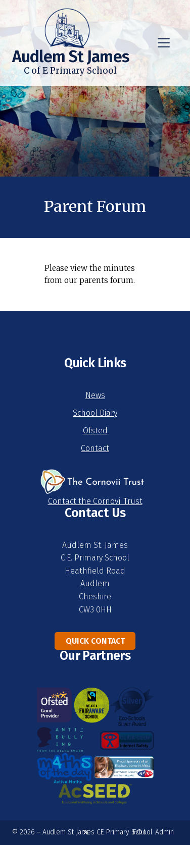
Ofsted (95, 430)
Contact (95, 448)
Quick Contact (95, 641)
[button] (164, 43)
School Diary (95, 413)
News (95, 395)
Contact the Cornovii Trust (95, 501)
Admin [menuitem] (164, 832)
